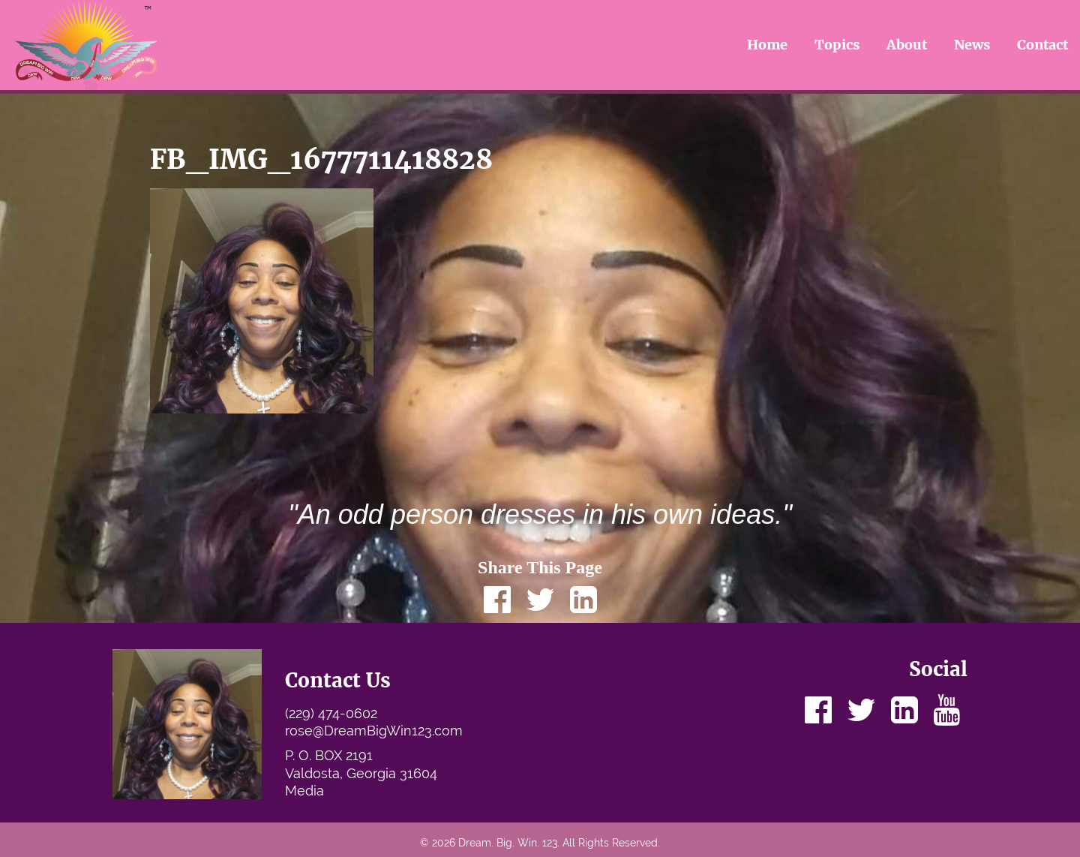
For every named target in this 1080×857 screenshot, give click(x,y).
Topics (837, 44)
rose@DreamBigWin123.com (374, 730)
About (906, 44)
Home (767, 44)
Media (304, 790)
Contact (1042, 44)
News (972, 44)
